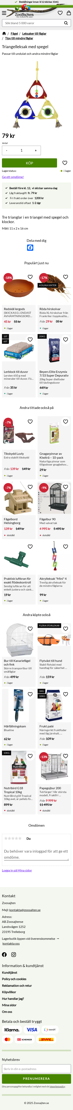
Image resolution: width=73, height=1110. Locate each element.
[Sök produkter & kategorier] (36, 23)
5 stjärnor (20, 838)
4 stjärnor (16, 838)
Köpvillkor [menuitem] (9, 992)
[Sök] (66, 23)
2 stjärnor (9, 838)
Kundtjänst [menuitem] (9, 972)
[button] (4, 13)
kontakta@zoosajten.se (24, 910)
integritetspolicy (57, 1086)
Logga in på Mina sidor (17, 870)
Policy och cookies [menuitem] (14, 979)
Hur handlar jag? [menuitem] (13, 998)
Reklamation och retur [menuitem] (17, 985)
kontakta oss (11, 943)
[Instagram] (13, 954)
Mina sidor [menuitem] (9, 1005)
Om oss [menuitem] (7, 1011)
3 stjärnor (13, 838)
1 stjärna (6, 838)
